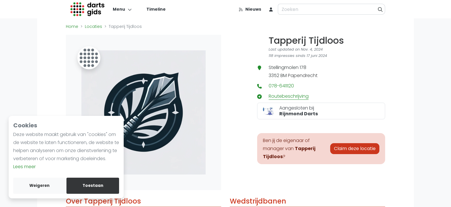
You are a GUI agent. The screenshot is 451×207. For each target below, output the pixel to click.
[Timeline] (152, 9)
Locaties (93, 26)
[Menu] (122, 9)
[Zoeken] (380, 9)
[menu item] (271, 9)
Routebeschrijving (289, 96)
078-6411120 (281, 86)
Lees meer (24, 166)
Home (72, 26)
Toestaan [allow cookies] (93, 185)
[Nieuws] (250, 9)
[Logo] (87, 9)
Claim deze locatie (355, 148)
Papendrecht (303, 75)
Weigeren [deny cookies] (39, 185)
